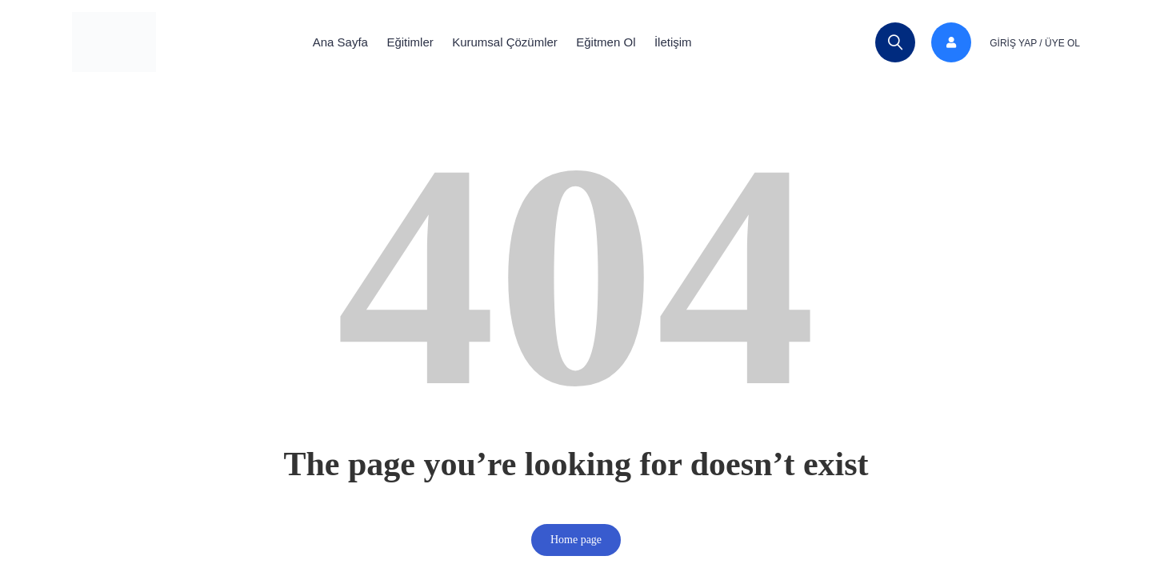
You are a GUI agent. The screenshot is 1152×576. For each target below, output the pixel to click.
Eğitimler (401, 42)
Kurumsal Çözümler (505, 42)
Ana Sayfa (323, 42)
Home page (576, 540)
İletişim (690, 42)
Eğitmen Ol (614, 42)
